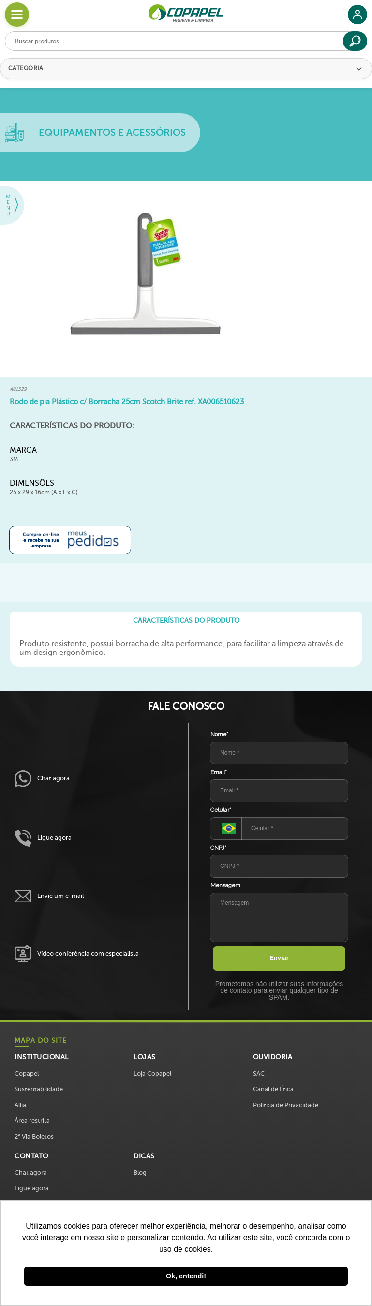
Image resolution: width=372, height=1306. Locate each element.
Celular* (220, 809)
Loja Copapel (152, 1073)
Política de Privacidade (285, 1105)
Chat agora (42, 778)
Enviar (279, 957)
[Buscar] (355, 41)
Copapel (27, 1073)
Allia (20, 1105)
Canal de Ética (273, 1089)
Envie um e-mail (49, 896)
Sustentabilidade (39, 1089)
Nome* (219, 734)
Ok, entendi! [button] (186, 1276)
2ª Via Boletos (34, 1136)
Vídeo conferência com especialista (77, 953)
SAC (259, 1073)
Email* (218, 772)
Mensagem (225, 885)
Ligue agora (43, 838)
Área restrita (32, 1120)
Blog (140, 1172)
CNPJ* (218, 847)
